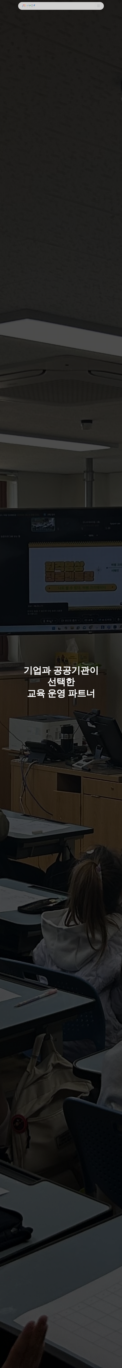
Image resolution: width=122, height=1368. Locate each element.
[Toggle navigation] (98, 6)
